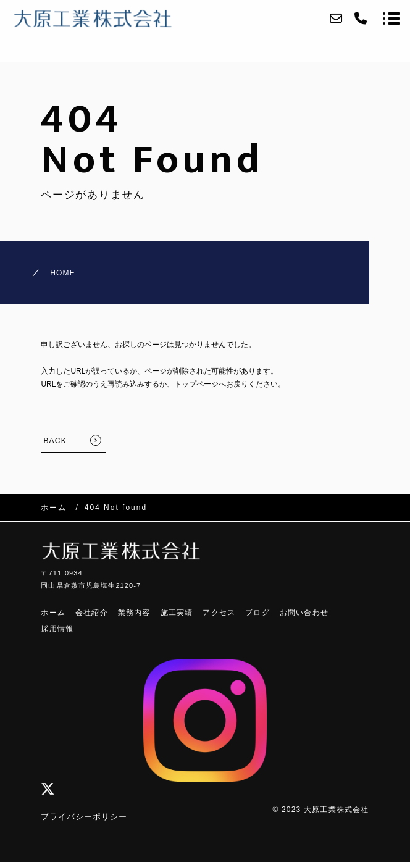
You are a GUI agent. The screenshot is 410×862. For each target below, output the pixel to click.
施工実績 (177, 612)
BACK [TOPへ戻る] (54, 441)
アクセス (219, 612)
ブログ (257, 612)
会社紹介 (91, 612)
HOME (62, 273)
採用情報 (57, 628)
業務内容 (134, 612)
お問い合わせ (304, 612)
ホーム (53, 612)
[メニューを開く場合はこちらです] (391, 18)
